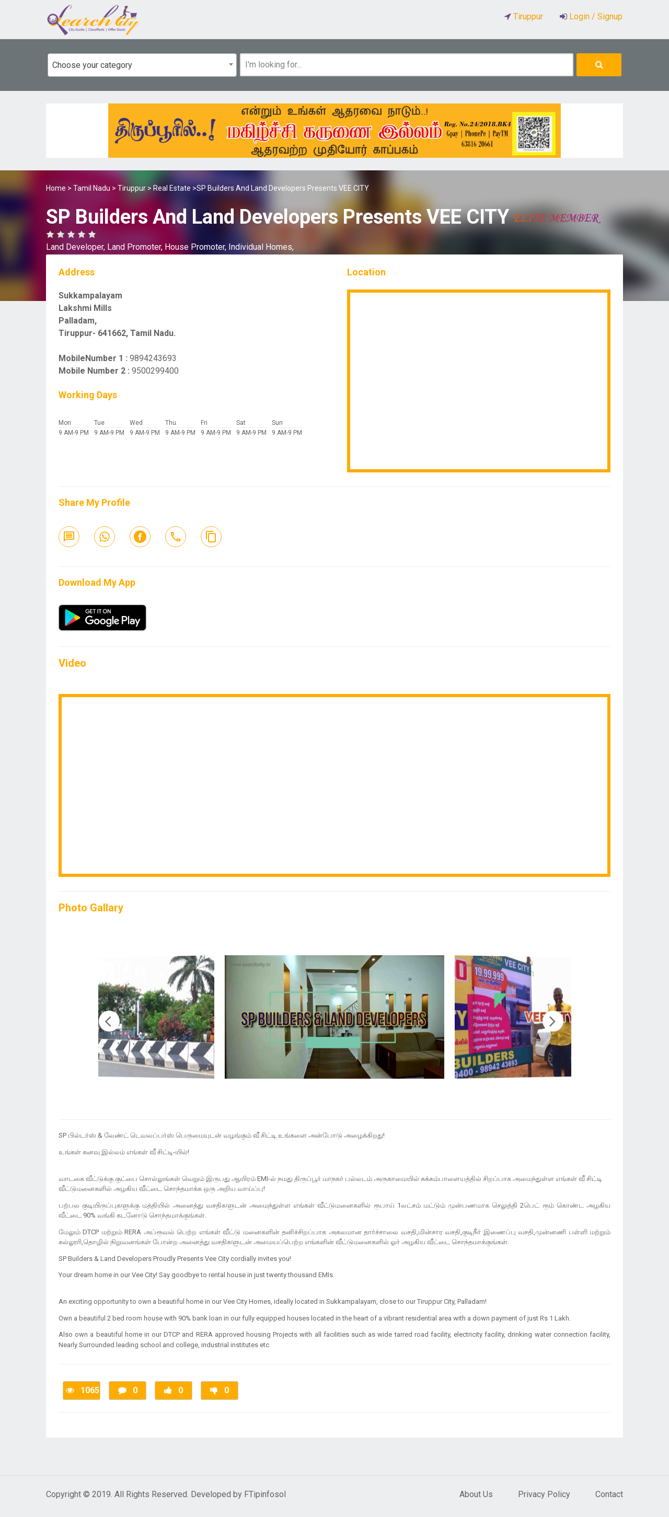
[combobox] (142, 65)
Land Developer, (76, 247)
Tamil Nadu (91, 188)
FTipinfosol (265, 1494)
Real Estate (172, 188)
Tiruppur (132, 188)
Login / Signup (594, 16)
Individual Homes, (261, 247)
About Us (476, 1494)
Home (56, 188)
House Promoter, (196, 247)
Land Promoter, (136, 247)
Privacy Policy (544, 1494)
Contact (609, 1494)
